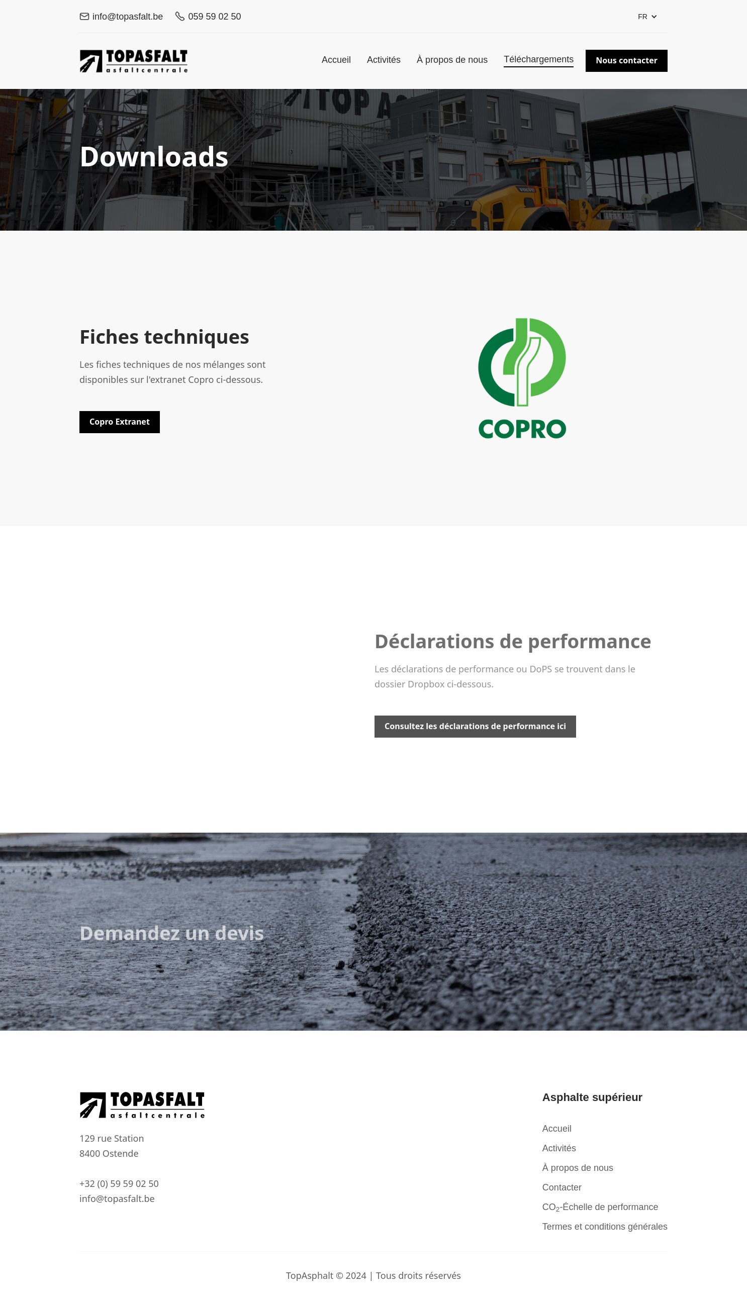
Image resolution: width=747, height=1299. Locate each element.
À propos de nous (452, 60)
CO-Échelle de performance (600, 1207)
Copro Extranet (119, 421)
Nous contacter (627, 60)
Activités (384, 60)
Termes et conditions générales (605, 1227)
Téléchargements (539, 59)
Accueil (336, 60)
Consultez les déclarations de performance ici (475, 727)
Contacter (562, 1187)
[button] (648, 17)
